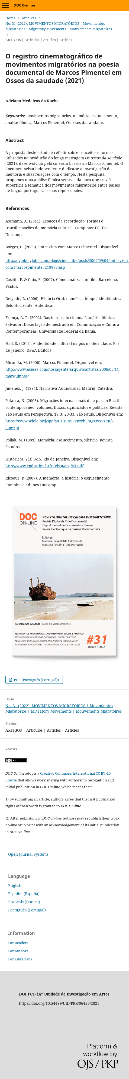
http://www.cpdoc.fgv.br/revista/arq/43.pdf (44, 465)
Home (10, 18)
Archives (29, 18)
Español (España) (24, 893)
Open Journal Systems (28, 854)
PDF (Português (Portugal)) (36, 679)
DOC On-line (24, 5)
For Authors (18, 950)
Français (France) (24, 901)
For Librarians (20, 959)
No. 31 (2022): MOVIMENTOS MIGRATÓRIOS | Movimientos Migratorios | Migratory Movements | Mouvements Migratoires (58, 26)
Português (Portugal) (27, 910)
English (14, 885)
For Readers (18, 942)
